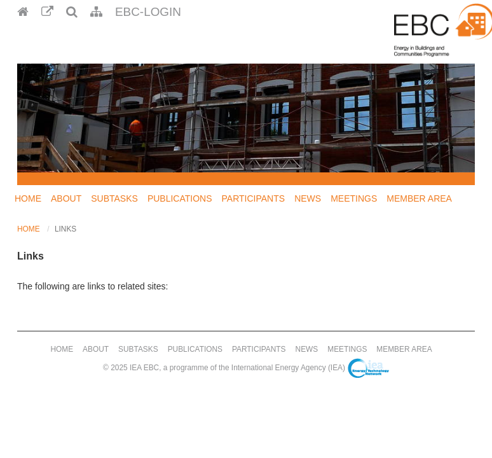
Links (65, 229)
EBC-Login (148, 11)
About (66, 198)
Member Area (419, 198)
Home (28, 198)
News (307, 198)
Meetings (354, 198)
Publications (179, 198)
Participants (253, 198)
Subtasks (114, 198)
